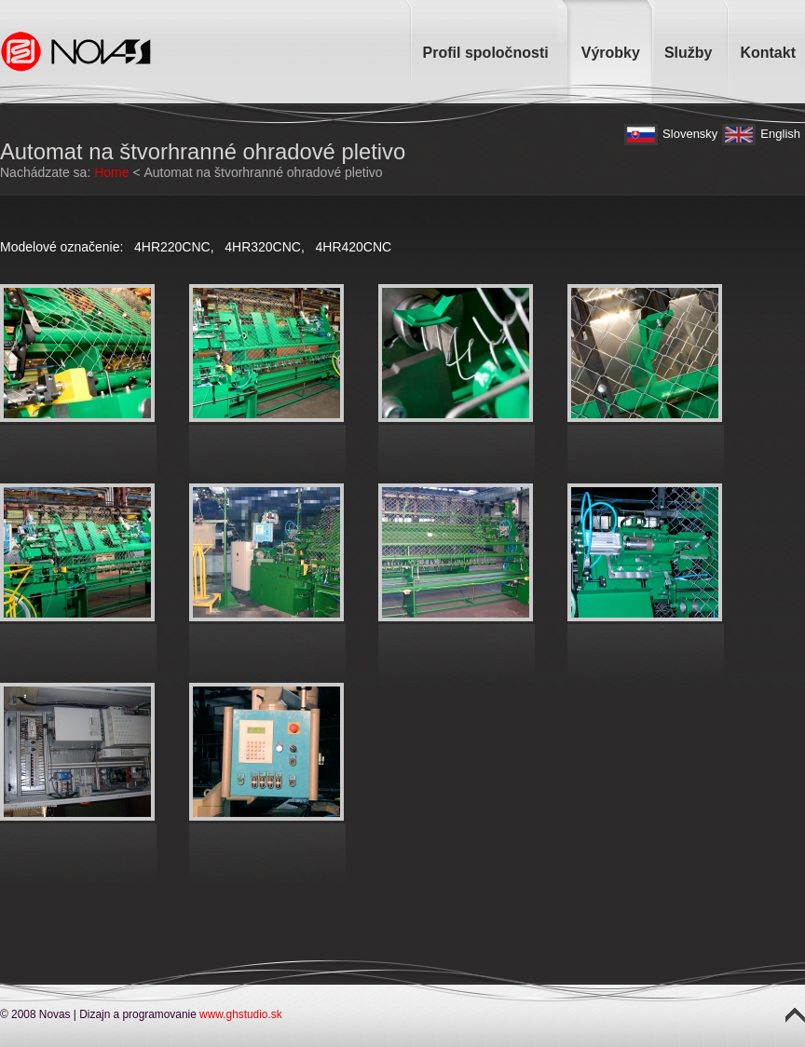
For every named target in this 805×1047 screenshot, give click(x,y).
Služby (688, 53)
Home (111, 172)
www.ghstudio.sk (240, 1014)
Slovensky (689, 134)
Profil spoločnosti (486, 53)
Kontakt (768, 53)
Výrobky (610, 53)
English (780, 134)
